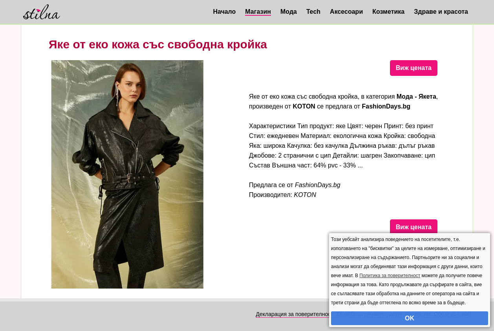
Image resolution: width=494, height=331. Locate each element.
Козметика (388, 11)
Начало (224, 11)
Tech (313, 11)
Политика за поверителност (389, 275)
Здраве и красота (441, 11)
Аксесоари (346, 11)
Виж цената (414, 67)
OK (409, 318)
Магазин (258, 11)
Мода (288, 11)
